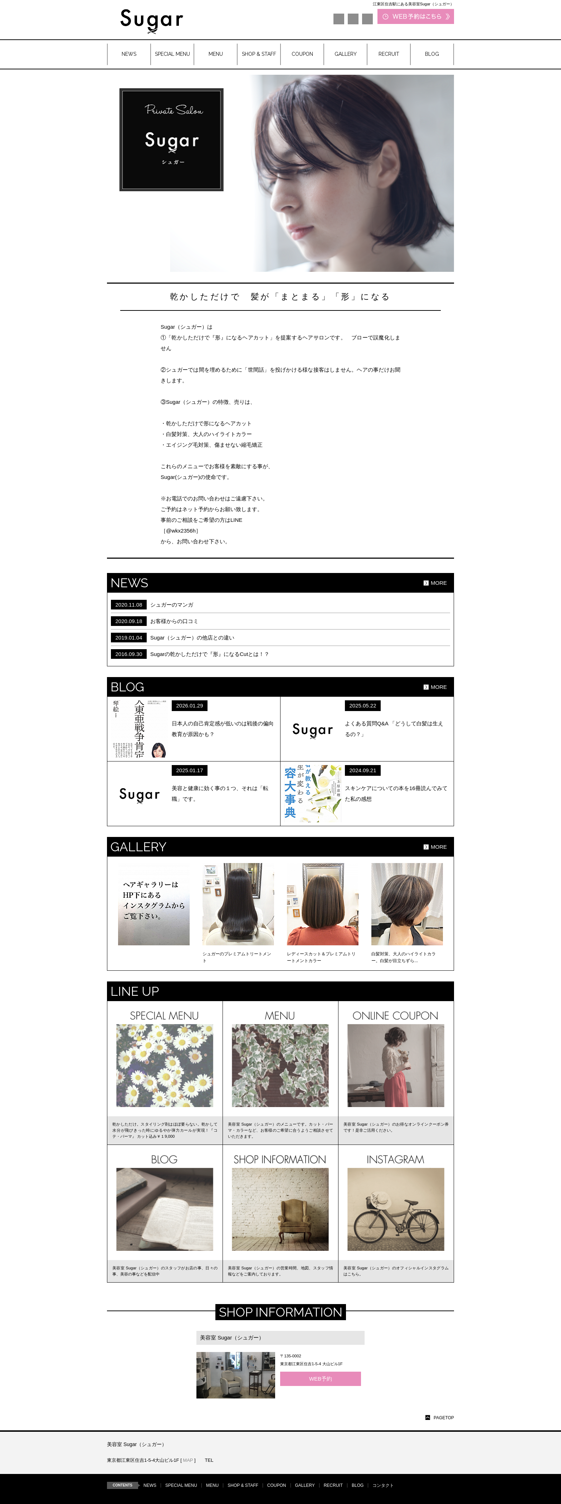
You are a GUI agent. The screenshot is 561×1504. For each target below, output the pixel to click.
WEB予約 (320, 1379)
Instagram (367, 19)
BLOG (358, 1485)
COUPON (276, 1485)
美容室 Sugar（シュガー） (232, 1337)
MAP (188, 1460)
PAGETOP (444, 1417)
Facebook (338, 19)
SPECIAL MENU (181, 1485)
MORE (439, 583)
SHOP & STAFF (243, 1485)
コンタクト (383, 1485)
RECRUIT (333, 1485)
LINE (353, 19)
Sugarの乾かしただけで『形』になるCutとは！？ (209, 654)
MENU (212, 1485)
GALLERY (305, 1485)
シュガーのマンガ (171, 605)
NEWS (149, 1485)
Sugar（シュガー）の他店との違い (192, 638)
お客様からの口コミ (174, 621)
